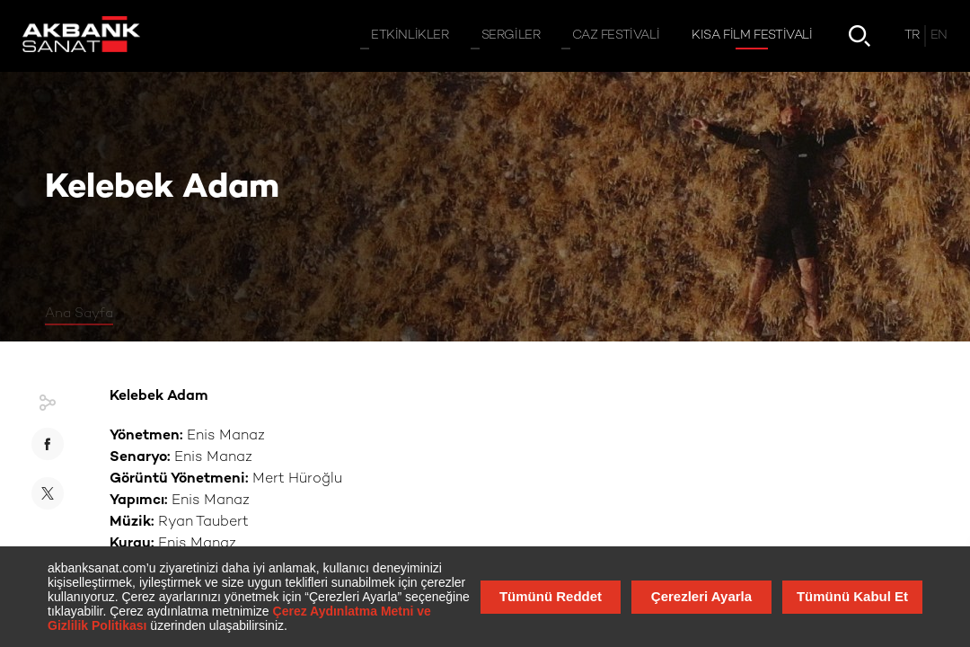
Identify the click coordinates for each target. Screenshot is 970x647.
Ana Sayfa (79, 313)
